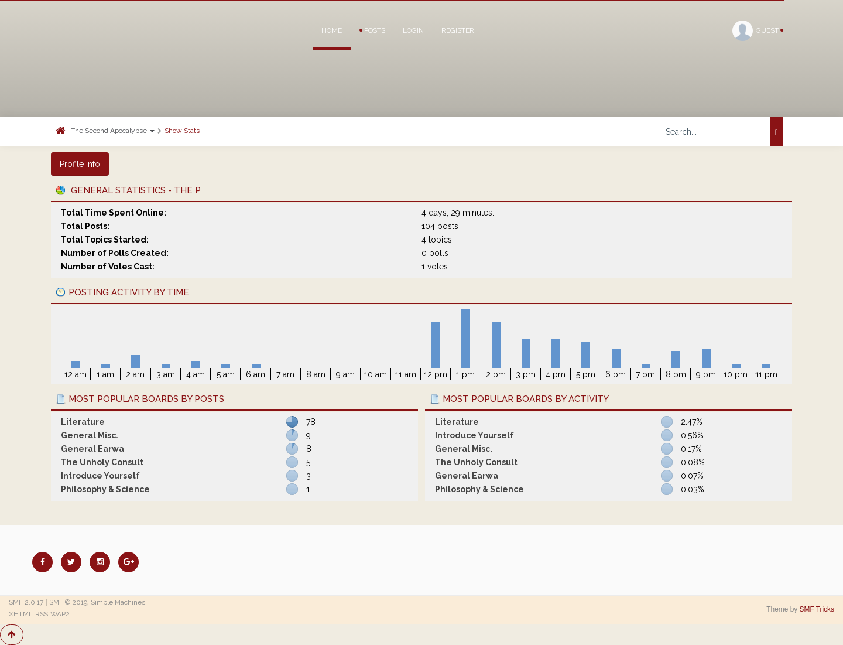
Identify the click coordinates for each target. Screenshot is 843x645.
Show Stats (182, 131)
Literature (83, 421)
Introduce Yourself (100, 475)
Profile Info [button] (80, 164)
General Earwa (92, 448)
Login (413, 30)
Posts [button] (372, 30)
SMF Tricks (817, 609)
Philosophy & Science (105, 489)
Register (457, 30)
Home (331, 30)
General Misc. (89, 435)
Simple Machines (118, 602)
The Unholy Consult (102, 462)
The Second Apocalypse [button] (113, 131)
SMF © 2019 (68, 602)
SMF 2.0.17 (26, 602)
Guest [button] (757, 31)
